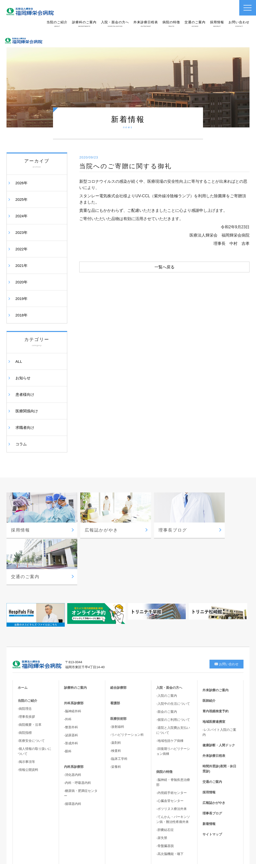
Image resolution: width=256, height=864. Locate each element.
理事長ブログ (212, 761)
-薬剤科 (115, 691)
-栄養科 (115, 715)
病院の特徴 (171, 23)
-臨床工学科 (119, 707)
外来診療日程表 (146, 23)
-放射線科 (117, 674)
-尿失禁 (161, 786)
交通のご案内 (195, 23)
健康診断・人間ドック (218, 693)
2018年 (22, 315)
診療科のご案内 (84, 23)
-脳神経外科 (72, 659)
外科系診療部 (74, 651)
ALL (19, 361)
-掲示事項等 (26, 710)
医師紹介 (209, 648)
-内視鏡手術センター (171, 741)
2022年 (22, 249)
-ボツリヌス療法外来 (171, 757)
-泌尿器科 (71, 683)
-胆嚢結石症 (165, 778)
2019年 (22, 298)
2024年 (22, 216)
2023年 (22, 232)
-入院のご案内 (166, 643)
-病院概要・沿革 (30, 672)
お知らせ (23, 378)
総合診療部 (118, 635)
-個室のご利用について (173, 667)
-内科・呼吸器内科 (77, 731)
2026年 (22, 183)
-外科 (68, 667)
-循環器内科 (72, 752)
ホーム (23, 635)
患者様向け (25, 394)
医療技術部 (118, 666)
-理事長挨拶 (26, 664)
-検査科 (115, 699)
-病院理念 (25, 656)
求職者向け (25, 427)
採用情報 (217, 23)
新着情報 (209, 772)
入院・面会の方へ (115, 23)
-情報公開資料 (28, 718)
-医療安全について (31, 688)
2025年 (22, 199)
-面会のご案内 (166, 659)
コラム (21, 444)
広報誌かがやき (213, 751)
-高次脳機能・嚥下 (169, 802)
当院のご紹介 (57, 23)
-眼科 (68, 699)
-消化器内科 (72, 723)
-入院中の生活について (173, 651)
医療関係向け (27, 411)
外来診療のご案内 (215, 638)
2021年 (22, 265)
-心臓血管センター (169, 749)
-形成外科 (71, 691)
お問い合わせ (239, 23)
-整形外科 (71, 675)
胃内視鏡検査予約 (215, 659)
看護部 (115, 651)
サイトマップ (212, 782)
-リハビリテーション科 (127, 682)
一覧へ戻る (164, 267)
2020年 (22, 282)
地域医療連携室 (213, 669)
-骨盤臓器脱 (165, 794)
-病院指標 (25, 680)
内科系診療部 (74, 715)
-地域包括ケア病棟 (169, 688)
